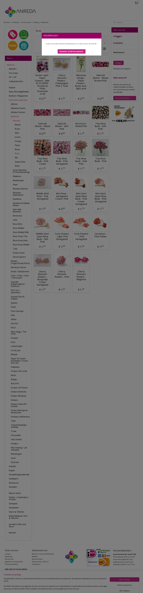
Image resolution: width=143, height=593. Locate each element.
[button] (72, 51)
